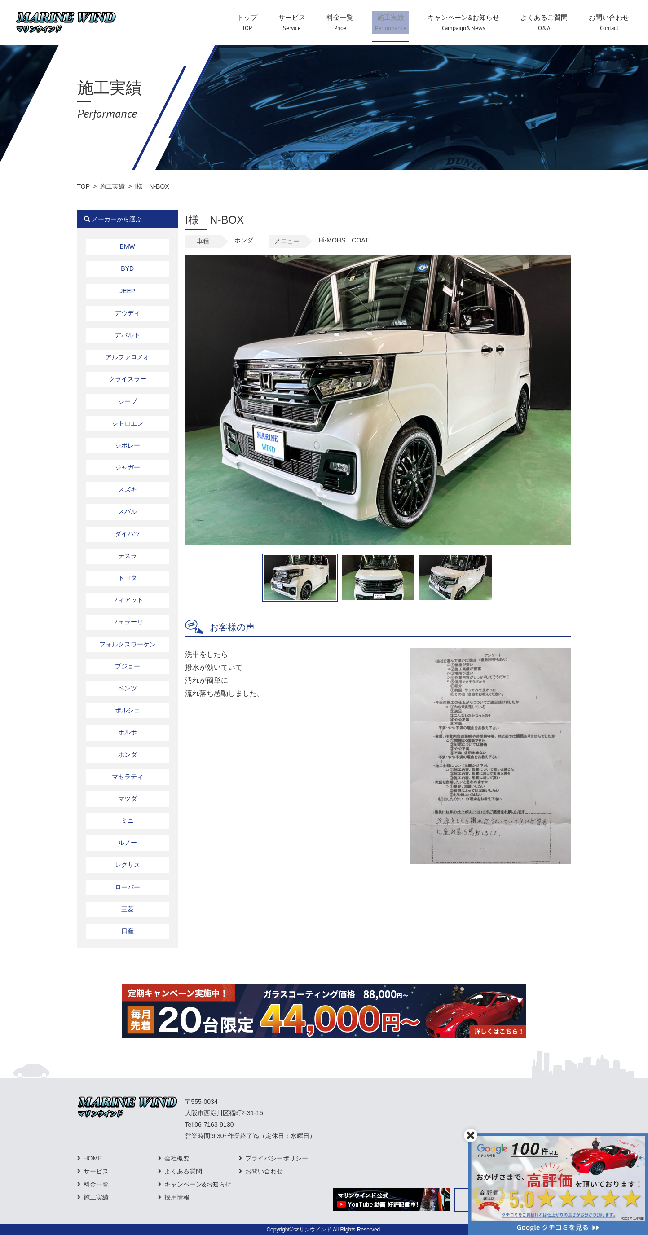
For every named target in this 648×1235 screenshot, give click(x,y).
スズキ (127, 489)
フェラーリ (127, 621)
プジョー (127, 666)
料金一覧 (96, 1184)
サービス (96, 1171)
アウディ (127, 312)
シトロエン (127, 423)
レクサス (127, 864)
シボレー (127, 445)
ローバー (127, 887)
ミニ (127, 820)
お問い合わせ (264, 1171)
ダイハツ (127, 533)
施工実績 (112, 186)
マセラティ (127, 776)
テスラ (127, 555)
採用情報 (177, 1197)
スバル (127, 511)
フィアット (127, 599)
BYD (127, 268)
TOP (83, 186)
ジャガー (127, 467)
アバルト (127, 334)
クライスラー (127, 378)
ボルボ (127, 732)
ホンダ (127, 754)
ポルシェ (127, 710)
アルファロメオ (128, 356)
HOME (93, 1158)
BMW (127, 246)
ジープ (127, 401)
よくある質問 (183, 1171)
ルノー (127, 842)
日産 (127, 931)
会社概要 (177, 1158)
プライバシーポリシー (276, 1158)
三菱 (127, 909)
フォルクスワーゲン (127, 644)
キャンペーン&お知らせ (197, 1184)
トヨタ (127, 577)
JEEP (127, 290)
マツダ (127, 798)
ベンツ (127, 688)
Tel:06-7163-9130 (209, 1124)
